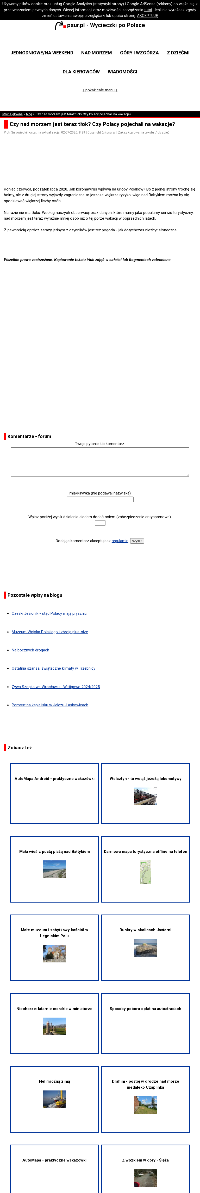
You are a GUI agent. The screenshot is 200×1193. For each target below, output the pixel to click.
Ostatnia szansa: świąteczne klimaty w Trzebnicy (53, 668)
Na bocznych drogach (30, 650)
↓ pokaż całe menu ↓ (100, 90)
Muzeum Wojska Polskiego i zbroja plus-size (50, 632)
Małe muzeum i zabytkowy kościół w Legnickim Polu (54, 945)
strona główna (12, 114)
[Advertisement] (102, 171)
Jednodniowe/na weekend (41, 52)
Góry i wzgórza (139, 52)
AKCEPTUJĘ (147, 15)
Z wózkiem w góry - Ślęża (145, 1172)
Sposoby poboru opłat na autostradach (145, 1008)
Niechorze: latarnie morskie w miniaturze (54, 1020)
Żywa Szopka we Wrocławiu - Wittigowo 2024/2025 (56, 686)
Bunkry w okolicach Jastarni (145, 942)
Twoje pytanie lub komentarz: (100, 443)
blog (29, 114)
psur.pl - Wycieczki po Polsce (100, 25)
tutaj (148, 10)
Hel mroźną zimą (54, 1093)
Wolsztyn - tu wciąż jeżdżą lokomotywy (146, 790)
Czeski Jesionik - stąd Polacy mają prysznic (49, 613)
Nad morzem (96, 52)
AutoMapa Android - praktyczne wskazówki (55, 778)
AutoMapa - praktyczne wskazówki (54, 1160)
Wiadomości (122, 71)
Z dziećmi (178, 52)
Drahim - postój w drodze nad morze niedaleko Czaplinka (145, 1096)
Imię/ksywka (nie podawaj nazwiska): (100, 493)
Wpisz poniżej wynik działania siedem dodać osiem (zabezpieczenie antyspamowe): (100, 517)
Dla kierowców (81, 71)
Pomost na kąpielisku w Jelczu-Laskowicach (50, 705)
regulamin (120, 540)
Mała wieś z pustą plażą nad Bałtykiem (54, 863)
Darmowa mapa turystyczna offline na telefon (145, 866)
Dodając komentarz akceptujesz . (92, 540)
